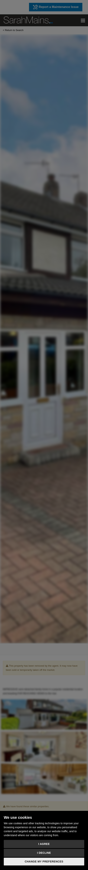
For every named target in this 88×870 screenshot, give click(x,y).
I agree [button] (44, 843)
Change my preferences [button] (44, 861)
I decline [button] (44, 852)
